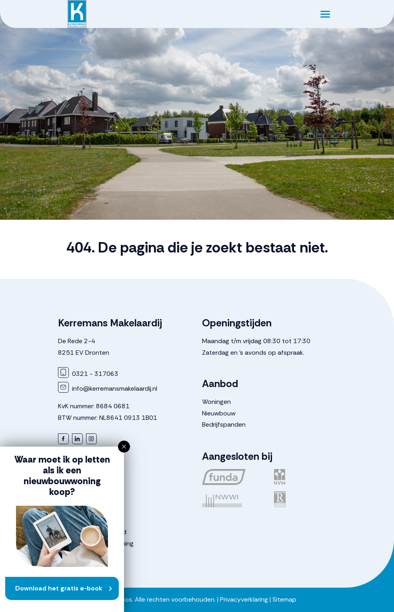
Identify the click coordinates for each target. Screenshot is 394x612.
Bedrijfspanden (224, 424)
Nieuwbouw (219, 413)
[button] (124, 447)
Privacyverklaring (244, 599)
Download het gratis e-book (58, 588)
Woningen (216, 401)
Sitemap (284, 599)
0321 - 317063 (88, 374)
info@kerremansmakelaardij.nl (107, 388)
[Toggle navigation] (325, 14)
